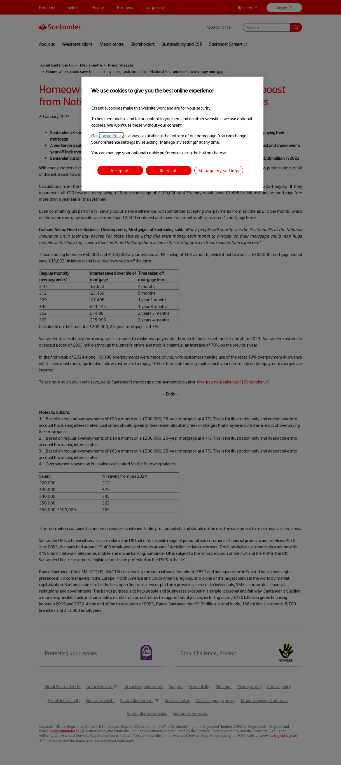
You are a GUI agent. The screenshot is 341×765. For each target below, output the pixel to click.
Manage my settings (218, 170)
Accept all (120, 170)
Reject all (169, 170)
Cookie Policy (111, 135)
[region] (172, 134)
